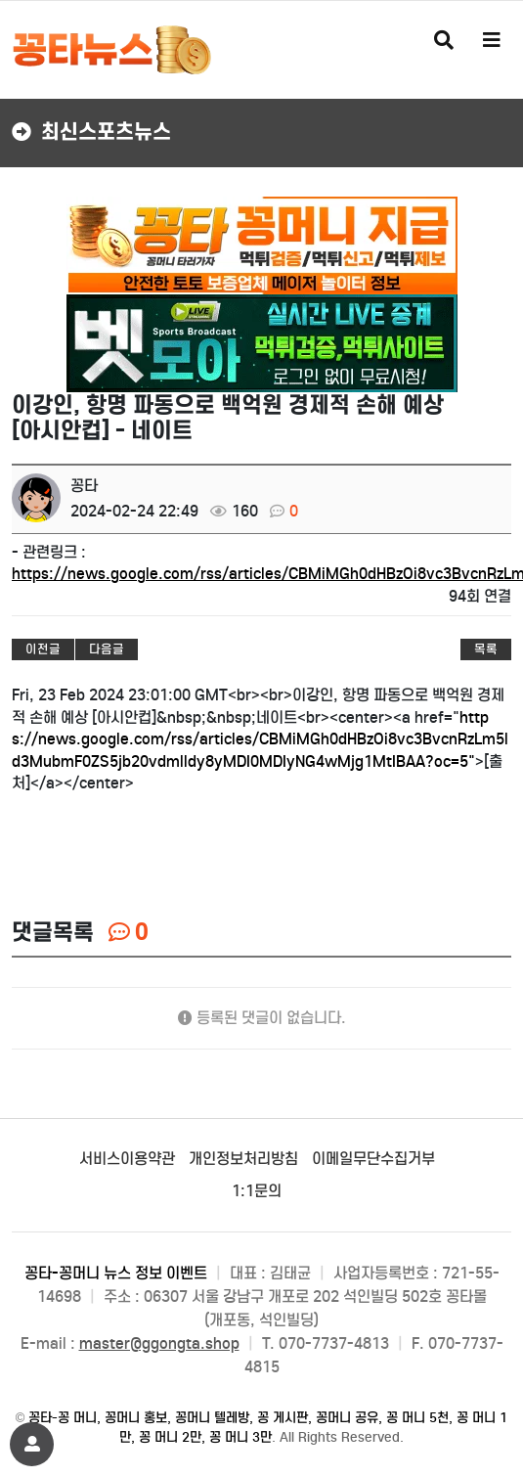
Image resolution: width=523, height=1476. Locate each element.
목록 (486, 649)
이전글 (43, 649)
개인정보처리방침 (243, 1158)
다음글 (106, 649)
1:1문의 (257, 1191)
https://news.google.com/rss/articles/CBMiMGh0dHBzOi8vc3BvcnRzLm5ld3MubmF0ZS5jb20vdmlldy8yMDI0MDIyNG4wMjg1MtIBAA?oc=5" (260, 739)
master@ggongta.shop (159, 1343)
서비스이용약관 (127, 1158)
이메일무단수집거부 (373, 1158)
